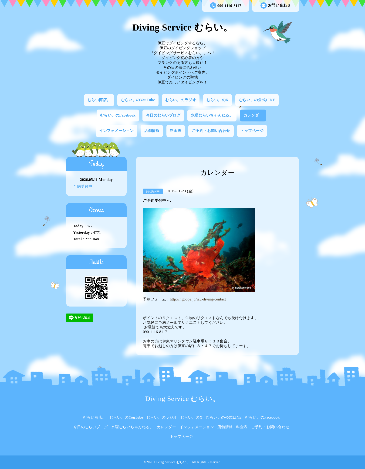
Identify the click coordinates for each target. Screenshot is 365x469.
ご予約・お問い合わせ (211, 131)
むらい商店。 (99, 100)
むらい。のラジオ (180, 100)
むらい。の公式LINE (257, 100)
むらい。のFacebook (117, 115)
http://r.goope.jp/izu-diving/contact (198, 299)
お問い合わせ (275, 5)
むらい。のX (217, 100)
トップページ (252, 131)
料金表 (176, 131)
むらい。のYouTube (138, 100)
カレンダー (253, 115)
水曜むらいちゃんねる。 (212, 115)
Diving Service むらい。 (182, 27)
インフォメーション (116, 131)
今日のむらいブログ (163, 115)
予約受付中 (82, 186)
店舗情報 (151, 131)
